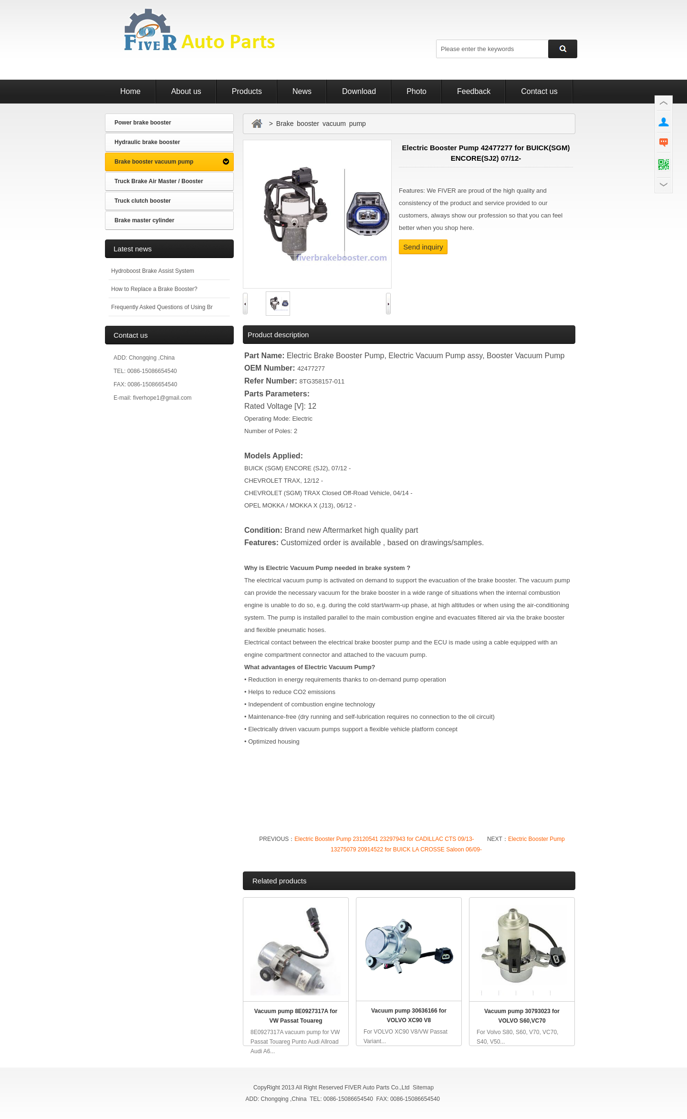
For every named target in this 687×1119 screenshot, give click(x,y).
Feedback (473, 91)
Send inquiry (423, 247)
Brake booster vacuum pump (153, 161)
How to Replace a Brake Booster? (154, 289)
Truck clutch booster (142, 200)
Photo (416, 91)
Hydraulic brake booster (147, 142)
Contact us (539, 91)
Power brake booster (142, 122)
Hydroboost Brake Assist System (152, 271)
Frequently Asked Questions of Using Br (162, 307)
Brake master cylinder (144, 220)
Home (130, 91)
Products (247, 91)
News (302, 91)
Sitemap (423, 1087)
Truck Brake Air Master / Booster (158, 181)
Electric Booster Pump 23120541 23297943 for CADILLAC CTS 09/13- (384, 839)
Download (359, 91)
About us (186, 91)
